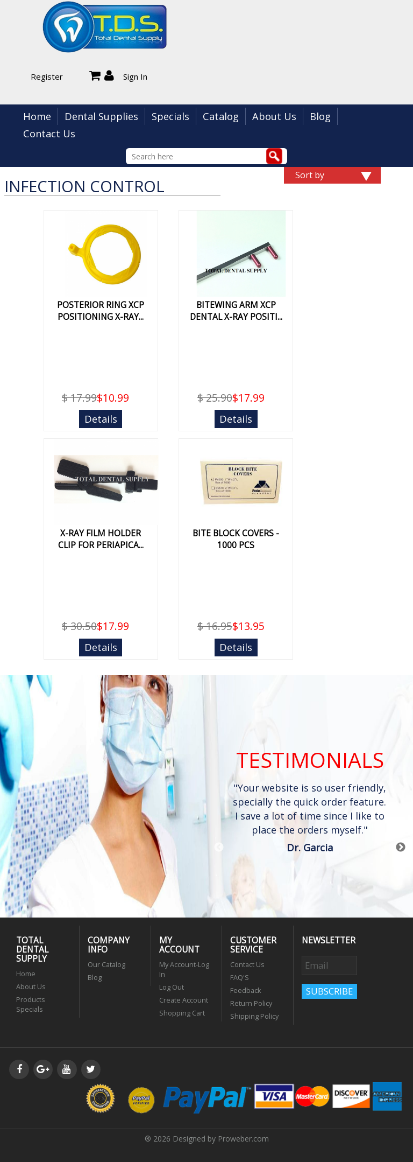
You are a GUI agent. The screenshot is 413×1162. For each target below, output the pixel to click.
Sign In (135, 76)
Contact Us (49, 133)
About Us (274, 116)
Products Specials (30, 1004)
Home (37, 116)
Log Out (171, 987)
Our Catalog (106, 964)
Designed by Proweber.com (221, 1138)
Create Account (183, 1000)
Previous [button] (218, 847)
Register (47, 76)
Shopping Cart (182, 1013)
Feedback (245, 990)
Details (100, 418)
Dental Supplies (101, 116)
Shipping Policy (254, 1016)
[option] (309, 819)
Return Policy (251, 1003)
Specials (170, 116)
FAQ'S (239, 977)
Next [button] (400, 847)
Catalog (221, 116)
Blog (320, 116)
